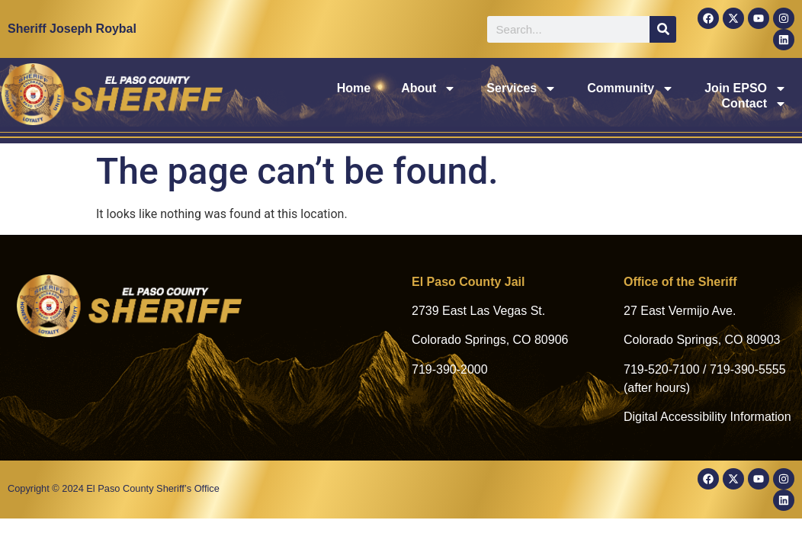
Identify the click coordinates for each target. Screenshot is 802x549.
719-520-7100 (662, 369)
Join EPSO (650, 96)
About (333, 96)
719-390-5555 (748, 369)
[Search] (663, 29)
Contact (754, 96)
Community (535, 96)
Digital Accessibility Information (707, 416)
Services (427, 96)
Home (258, 95)
